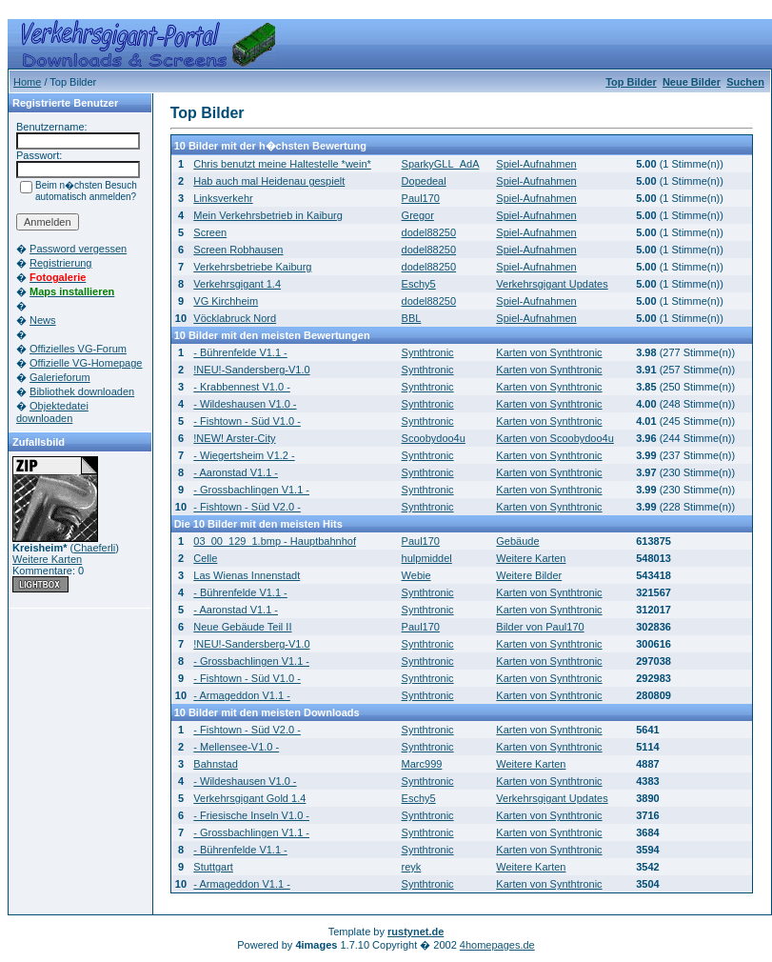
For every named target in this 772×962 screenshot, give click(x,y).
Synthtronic (428, 352)
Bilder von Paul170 (540, 626)
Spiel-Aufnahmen (536, 164)
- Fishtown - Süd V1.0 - (247, 421)
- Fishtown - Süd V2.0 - (247, 506)
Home (27, 82)
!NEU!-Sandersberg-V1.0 (251, 369)
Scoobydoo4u (433, 438)
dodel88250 (429, 232)
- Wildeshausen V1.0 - (244, 404)
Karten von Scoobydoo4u (555, 438)
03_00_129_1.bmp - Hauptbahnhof (274, 541)
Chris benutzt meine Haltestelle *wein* (281, 164)
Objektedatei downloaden (52, 412)
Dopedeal (424, 181)
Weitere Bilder (529, 575)
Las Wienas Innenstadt (246, 575)
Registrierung (60, 263)
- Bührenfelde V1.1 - (240, 352)
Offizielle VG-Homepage (86, 363)
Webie (416, 575)
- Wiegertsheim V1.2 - (243, 455)
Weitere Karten (47, 559)
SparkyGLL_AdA (441, 164)
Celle (205, 558)
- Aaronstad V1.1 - (235, 472)
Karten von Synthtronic (549, 352)
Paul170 (421, 198)
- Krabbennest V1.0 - (241, 386)
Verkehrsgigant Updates (551, 284)
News (43, 320)
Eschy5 (419, 284)
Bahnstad (215, 764)
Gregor (418, 215)
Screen (210, 232)
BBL (412, 318)
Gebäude (517, 541)
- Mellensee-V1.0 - (236, 746)
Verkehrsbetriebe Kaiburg (252, 266)
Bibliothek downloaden (82, 391)
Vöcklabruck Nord (234, 318)
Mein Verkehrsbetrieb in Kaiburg (268, 215)
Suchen (745, 82)
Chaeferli (94, 547)
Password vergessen (78, 248)
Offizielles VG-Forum (78, 348)
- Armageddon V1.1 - (241, 695)
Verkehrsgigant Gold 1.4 (249, 798)
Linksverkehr (222, 198)
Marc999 (422, 764)
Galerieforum (60, 377)
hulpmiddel (427, 558)
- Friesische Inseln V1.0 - (251, 815)
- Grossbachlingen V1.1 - (251, 489)
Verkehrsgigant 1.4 (237, 284)
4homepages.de (497, 945)
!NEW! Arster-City (234, 438)
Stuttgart (213, 866)
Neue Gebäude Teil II (242, 626)
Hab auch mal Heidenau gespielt (269, 181)
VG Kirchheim (225, 301)
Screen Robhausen (238, 249)
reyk (412, 866)
